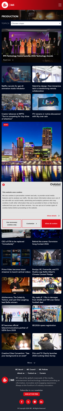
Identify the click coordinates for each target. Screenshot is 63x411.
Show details (52, 216)
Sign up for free (31, 394)
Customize (32, 223)
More (29, 362)
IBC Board (19, 369)
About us (20, 373)
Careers (43, 373)
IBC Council (31, 369)
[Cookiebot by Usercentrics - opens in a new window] (52, 184)
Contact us (32, 373)
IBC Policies (43, 369)
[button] (59, 5)
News (6, 125)
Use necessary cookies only (11, 223)
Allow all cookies (51, 223)
